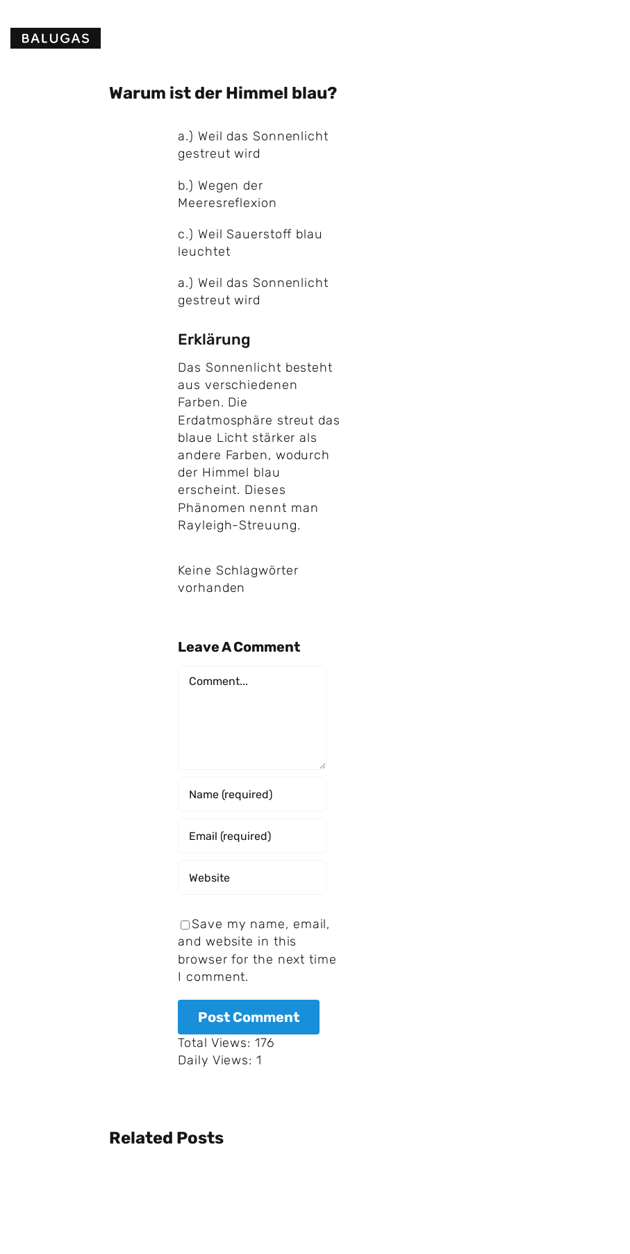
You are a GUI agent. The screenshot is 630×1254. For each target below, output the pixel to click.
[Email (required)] (252, 835)
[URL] (252, 877)
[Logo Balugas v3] (55, 34)
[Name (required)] (252, 794)
